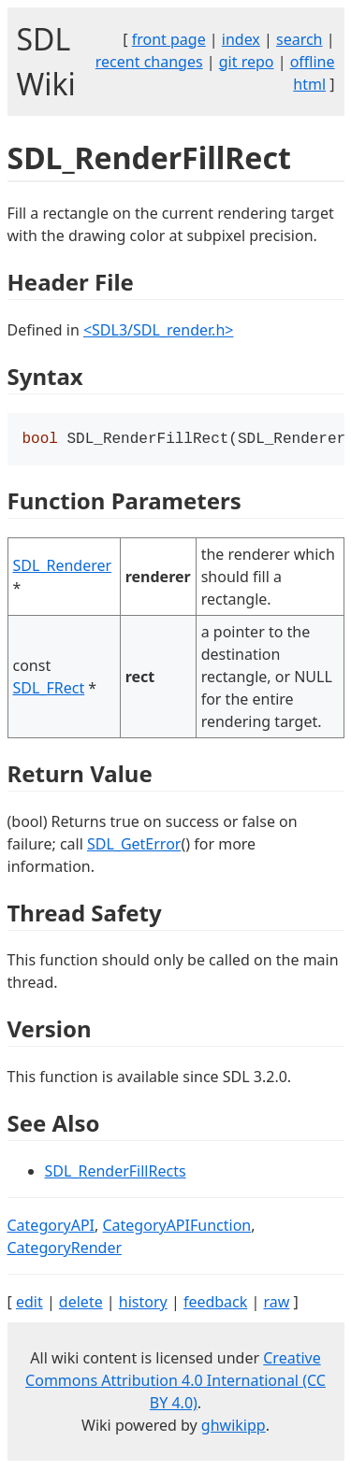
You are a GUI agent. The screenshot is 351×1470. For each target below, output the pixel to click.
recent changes (149, 61)
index (241, 39)
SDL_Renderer (62, 567)
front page (169, 39)
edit (29, 1303)
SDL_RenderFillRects (115, 1173)
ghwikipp (233, 1427)
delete (81, 1303)
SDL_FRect (49, 689)
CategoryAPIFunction (176, 1227)
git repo (246, 61)
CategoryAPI (51, 1227)
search (299, 39)
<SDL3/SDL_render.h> (158, 330)
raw (276, 1303)
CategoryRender (65, 1249)
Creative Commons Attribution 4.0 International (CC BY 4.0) (175, 1382)
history (143, 1303)
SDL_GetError (134, 845)
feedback (215, 1303)
